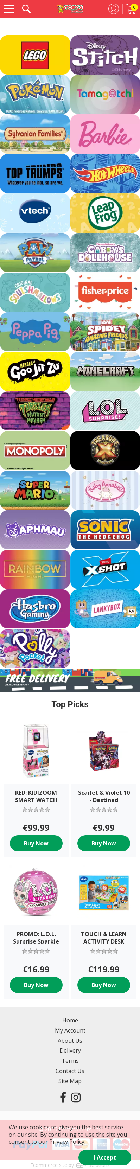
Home (70, 1020)
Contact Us (70, 1071)
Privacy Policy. (67, 1141)
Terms (70, 1061)
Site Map (70, 1081)
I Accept (105, 1157)
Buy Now (36, 843)
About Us (70, 1041)
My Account (70, 1030)
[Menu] (9, 9)
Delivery (70, 1050)
